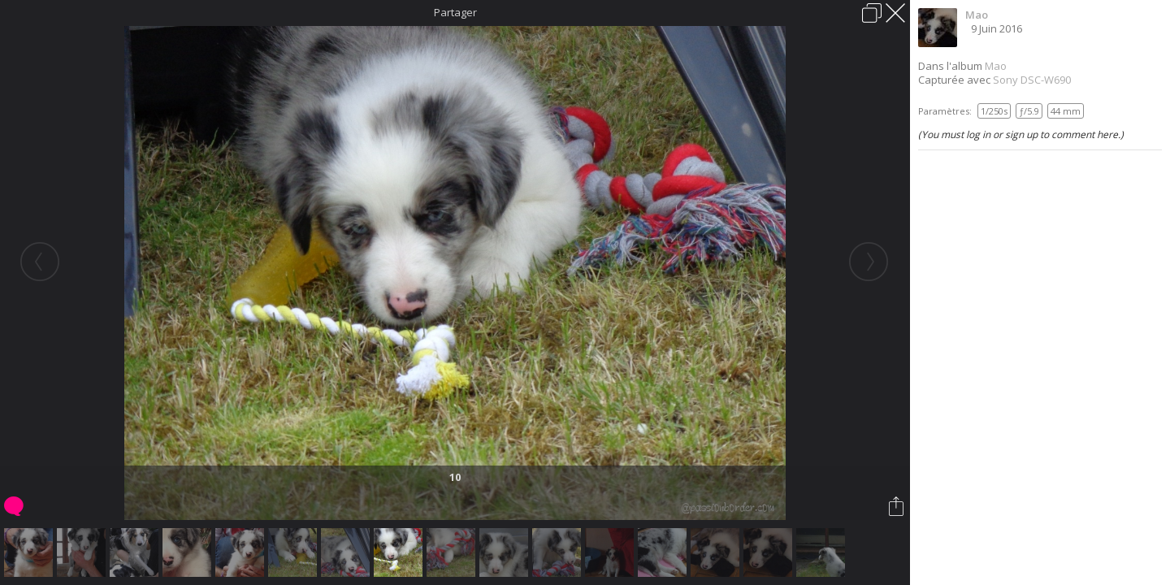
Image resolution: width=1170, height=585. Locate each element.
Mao (976, 14)
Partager (455, 12)
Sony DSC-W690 (1032, 79)
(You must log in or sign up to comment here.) (1021, 134)
